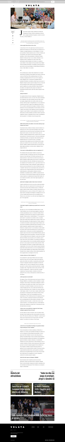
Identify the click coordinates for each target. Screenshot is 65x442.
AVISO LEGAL (46, 440)
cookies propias (16, 1)
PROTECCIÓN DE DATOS (51, 440)
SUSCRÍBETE (13, 436)
